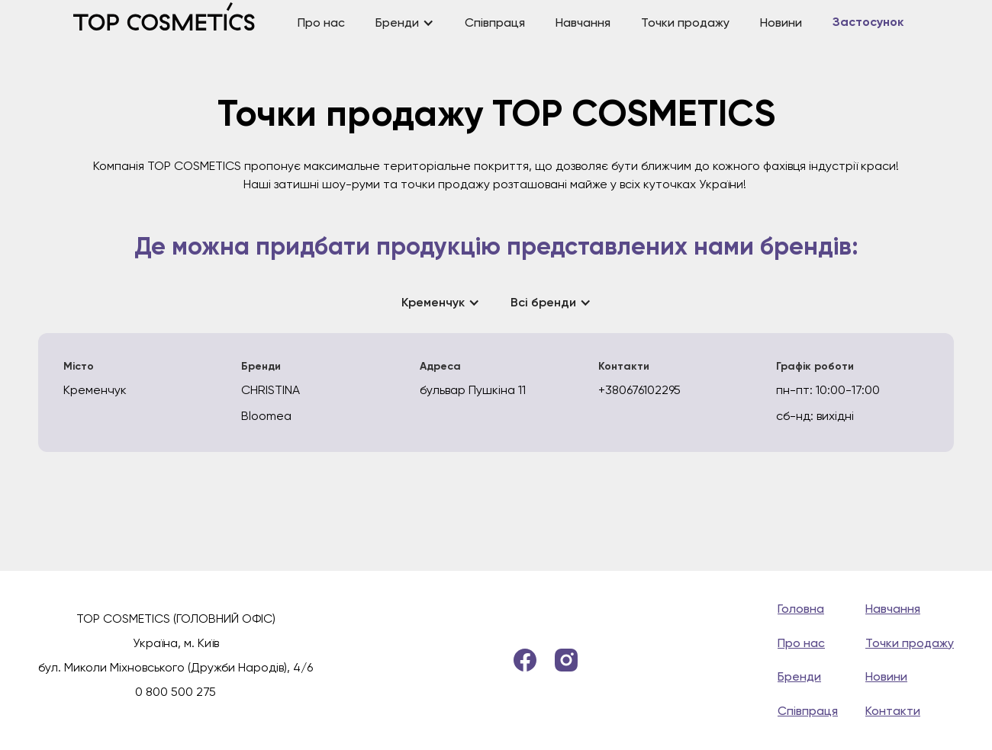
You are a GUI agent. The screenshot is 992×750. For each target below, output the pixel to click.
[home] (177, 23)
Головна (801, 608)
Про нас (321, 22)
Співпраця (495, 22)
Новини (781, 22)
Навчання (583, 22)
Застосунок (868, 23)
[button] (404, 23)
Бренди (799, 676)
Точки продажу (685, 22)
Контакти (892, 711)
